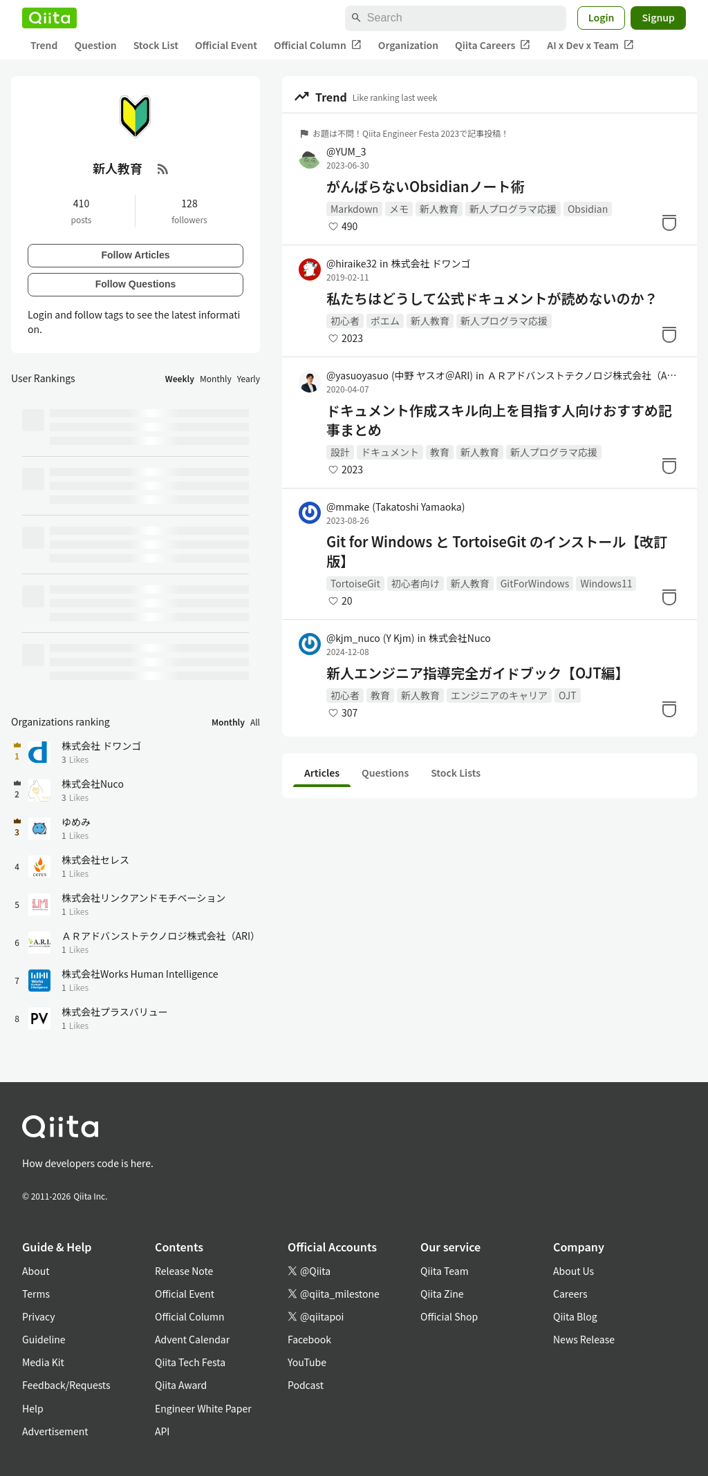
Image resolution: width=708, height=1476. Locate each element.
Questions (385, 772)
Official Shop (449, 1316)
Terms (36, 1293)
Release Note (184, 1271)
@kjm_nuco (370, 638)
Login (601, 17)
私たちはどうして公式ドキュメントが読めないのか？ (492, 298)
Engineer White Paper (203, 1408)
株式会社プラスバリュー (115, 1012)
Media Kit (43, 1362)
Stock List (155, 45)
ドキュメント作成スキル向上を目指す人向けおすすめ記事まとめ (499, 420)
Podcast (306, 1385)
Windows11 (606, 583)
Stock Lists (456, 772)
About (35, 1271)
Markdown (354, 209)
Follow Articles (135, 255)
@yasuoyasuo (399, 375)
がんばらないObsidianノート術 (425, 186)
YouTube (307, 1362)
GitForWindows (535, 583)
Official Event (226, 45)
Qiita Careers (492, 45)
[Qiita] (49, 18)
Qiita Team (444, 1271)
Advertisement (55, 1431)
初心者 (345, 321)
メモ (399, 209)
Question (95, 45)
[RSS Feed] (163, 168)
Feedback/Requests (66, 1385)
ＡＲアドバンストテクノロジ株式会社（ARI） (583, 375)
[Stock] (669, 222)
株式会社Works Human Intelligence (140, 974)
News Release (584, 1339)
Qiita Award (181, 1385)
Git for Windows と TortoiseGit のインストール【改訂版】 (496, 551)
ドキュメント (390, 452)
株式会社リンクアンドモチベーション (143, 898)
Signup (658, 17)
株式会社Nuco (460, 638)
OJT (568, 695)
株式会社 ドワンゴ (430, 263)
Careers (570, 1293)
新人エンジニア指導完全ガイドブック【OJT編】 (477, 673)
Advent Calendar (192, 1339)
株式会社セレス (95, 860)
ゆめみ (76, 822)
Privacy (38, 1316)
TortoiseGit (355, 583)
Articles (321, 772)
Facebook (309, 1339)
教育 (439, 452)
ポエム (385, 321)
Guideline (44, 1339)
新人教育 (439, 209)
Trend (43, 45)
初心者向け (415, 583)
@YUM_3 (346, 151)
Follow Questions (135, 284)
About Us (573, 1271)
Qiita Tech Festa (190, 1362)
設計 (340, 452)
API (162, 1431)
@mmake (395, 506)
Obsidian (588, 209)
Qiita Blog (575, 1316)
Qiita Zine (442, 1293)
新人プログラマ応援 (513, 209)
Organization (408, 45)
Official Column (318, 45)
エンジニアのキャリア (499, 695)
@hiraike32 (351, 263)
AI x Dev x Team (590, 45)
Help (33, 1408)
